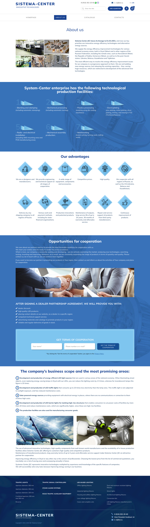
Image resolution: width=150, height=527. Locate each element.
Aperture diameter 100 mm (25, 493)
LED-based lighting (85, 482)
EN (133, 3)
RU (131, 3)
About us (60, 17)
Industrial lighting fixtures (85, 491)
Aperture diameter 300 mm (25, 485)
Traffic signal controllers (54, 482)
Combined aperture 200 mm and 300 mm (25, 497)
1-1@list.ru (118, 3)
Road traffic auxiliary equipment (56, 494)
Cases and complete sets (85, 502)
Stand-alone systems (51, 488)
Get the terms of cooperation (108, 346)
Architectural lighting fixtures (116, 495)
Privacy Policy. (99, 354)
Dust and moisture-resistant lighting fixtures (119, 486)
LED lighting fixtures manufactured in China (119, 503)
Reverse (18, 502)
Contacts (119, 17)
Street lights (111, 491)
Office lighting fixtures (84, 485)
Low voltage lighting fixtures (86, 498)
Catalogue (89, 17)
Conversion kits (112, 498)
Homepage (31, 17)
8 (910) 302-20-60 (87, 3)
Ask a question (115, 8)
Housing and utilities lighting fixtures (89, 495)
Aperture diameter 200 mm (25, 489)
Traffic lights (22, 482)
